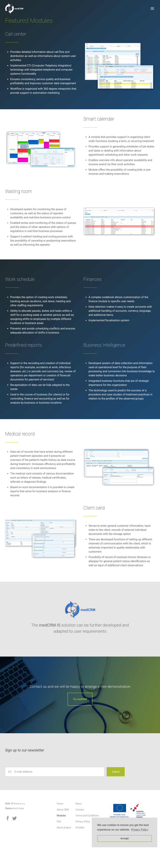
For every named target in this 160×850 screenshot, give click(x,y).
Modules (61, 815)
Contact (80, 809)
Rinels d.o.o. (19, 803)
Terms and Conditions (87, 815)
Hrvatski (80, 827)
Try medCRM (80, 699)
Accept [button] (124, 838)
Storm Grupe (18, 808)
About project (64, 827)
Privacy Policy (83, 821)
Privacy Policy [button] (139, 829)
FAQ (59, 821)
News (79, 803)
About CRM (63, 809)
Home (60, 803)
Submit (115, 771)
